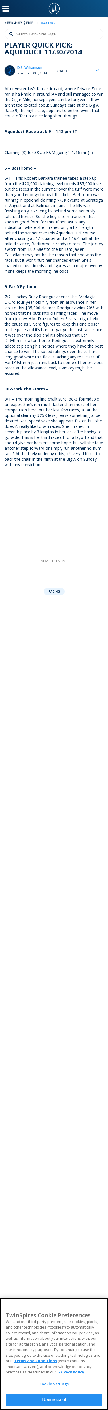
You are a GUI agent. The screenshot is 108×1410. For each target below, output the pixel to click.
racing (48, 23)
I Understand (54, 1399)
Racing (54, 591)
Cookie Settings (54, 1383)
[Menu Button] (6, 8)
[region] (54, 1354)
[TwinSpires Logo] (54, 8)
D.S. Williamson (29, 67)
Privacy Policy (71, 1372)
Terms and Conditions (35, 1360)
